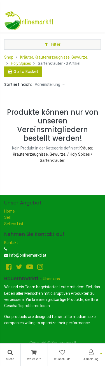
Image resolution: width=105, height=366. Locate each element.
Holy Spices (21, 63)
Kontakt (11, 242)
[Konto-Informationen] (91, 355)
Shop (8, 57)
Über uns (51, 279)
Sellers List (13, 224)
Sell (7, 217)
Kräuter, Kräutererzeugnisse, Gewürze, (54, 57)
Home (9, 211)
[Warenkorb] (34, 355)
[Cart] (23, 71)
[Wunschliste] (62, 355)
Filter (52, 44)
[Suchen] (10, 355)
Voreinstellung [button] (48, 84)
